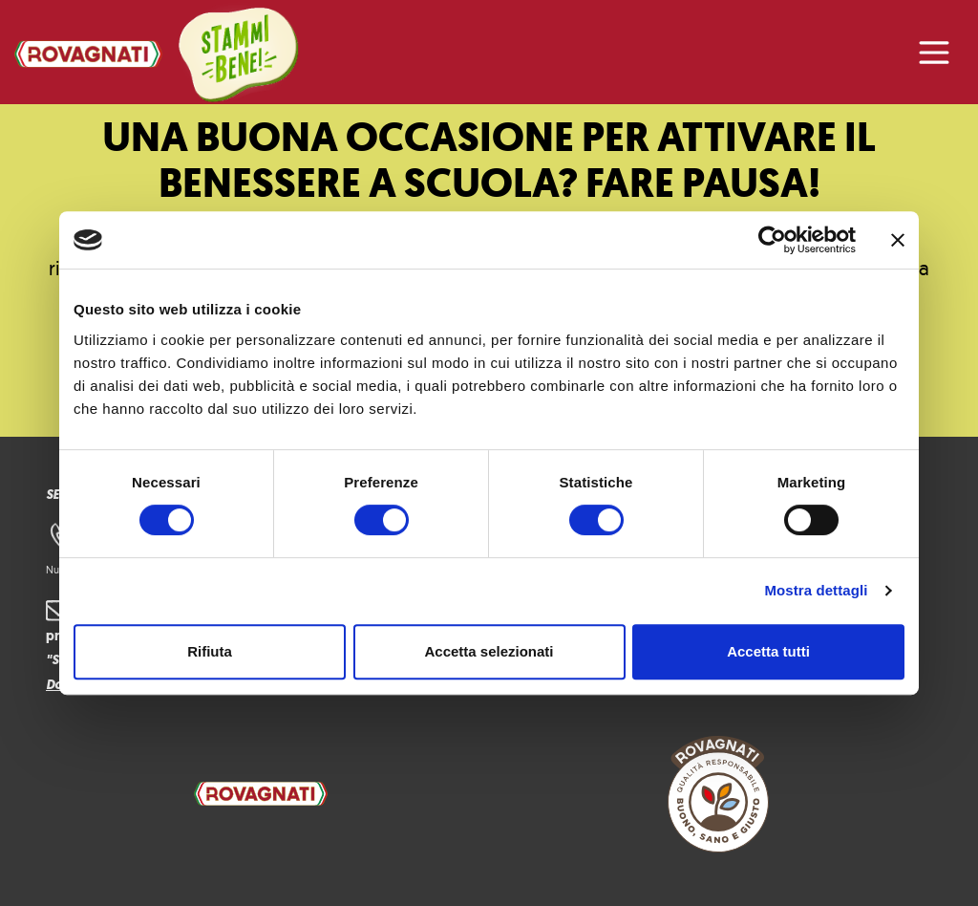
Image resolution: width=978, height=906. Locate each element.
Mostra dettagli (815, 590)
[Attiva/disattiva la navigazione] (934, 53)
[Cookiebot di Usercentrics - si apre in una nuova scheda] (772, 240)
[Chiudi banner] (897, 240)
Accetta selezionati (488, 651)
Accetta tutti (768, 651)
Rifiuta (209, 651)
